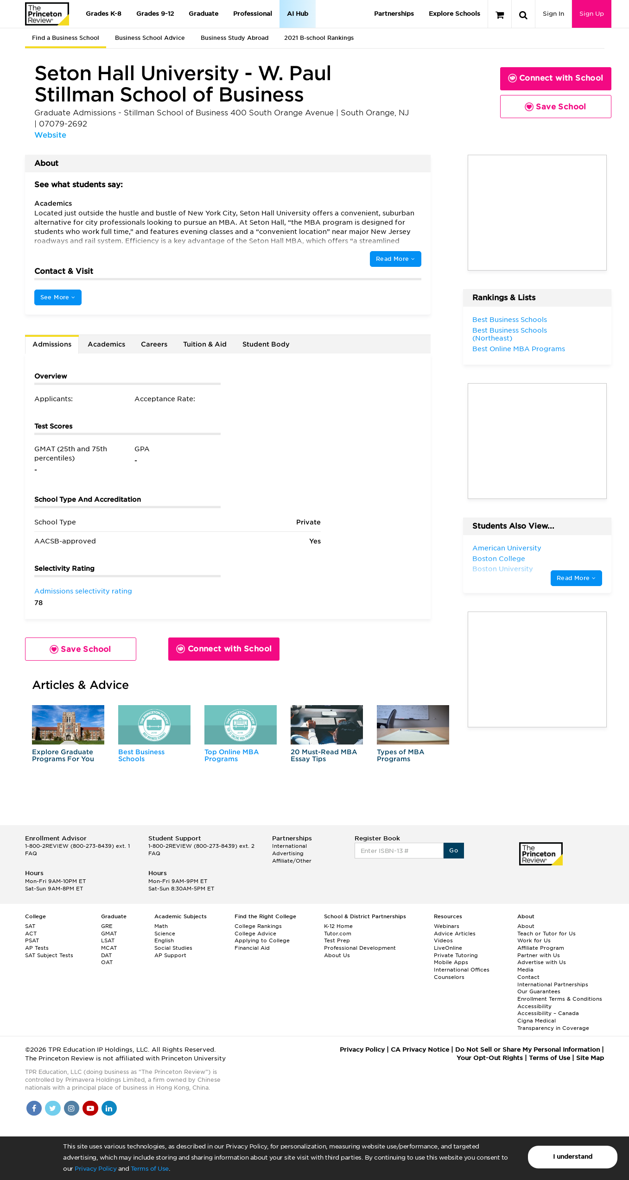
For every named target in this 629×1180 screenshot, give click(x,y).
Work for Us (534, 940)
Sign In (553, 13)
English (164, 940)
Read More (395, 258)
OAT (107, 962)
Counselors (449, 977)
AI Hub (297, 13)
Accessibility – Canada (548, 1013)
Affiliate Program (540, 948)
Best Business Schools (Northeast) (509, 334)
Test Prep (337, 940)
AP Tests (37, 948)
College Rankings (258, 926)
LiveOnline (448, 948)
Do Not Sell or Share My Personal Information (527, 1049)
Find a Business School (65, 37)
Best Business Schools (141, 755)
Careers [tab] (154, 344)
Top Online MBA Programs (231, 755)
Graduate (203, 13)
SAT (30, 926)
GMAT (109, 933)
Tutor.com (337, 933)
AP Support (170, 955)
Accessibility (534, 1006)
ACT (31, 933)
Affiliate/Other (291, 861)
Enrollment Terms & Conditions (559, 999)
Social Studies (173, 948)
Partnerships (394, 13)
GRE (107, 926)
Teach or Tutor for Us (546, 933)
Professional (252, 13)
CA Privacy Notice (420, 1049)
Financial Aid (252, 948)
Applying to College (262, 940)
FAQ (31, 853)
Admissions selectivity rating (83, 591)
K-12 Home (338, 926)
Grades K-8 (103, 13)
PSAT (32, 940)
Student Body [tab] (266, 344)
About (525, 926)
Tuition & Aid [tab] (205, 344)
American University (506, 548)
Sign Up (591, 13)
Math (161, 926)
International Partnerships (552, 984)
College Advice (255, 933)
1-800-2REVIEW (77, 846)
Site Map (590, 1057)
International (289, 846)
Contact (528, 977)
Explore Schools (454, 13)
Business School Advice (150, 37)
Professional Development (360, 948)
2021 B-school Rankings (319, 37)
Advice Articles (455, 933)
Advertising (288, 853)
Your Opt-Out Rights (490, 1057)
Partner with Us (538, 955)
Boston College (498, 558)
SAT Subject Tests (49, 955)
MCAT (109, 948)
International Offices (461, 969)
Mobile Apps (451, 962)
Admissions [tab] (51, 344)
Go (453, 850)
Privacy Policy (95, 1168)
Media (525, 969)
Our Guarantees (538, 991)
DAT (106, 955)
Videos (443, 940)
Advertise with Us (541, 962)
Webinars (446, 926)
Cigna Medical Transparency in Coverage (553, 1024)
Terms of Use (150, 1168)
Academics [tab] (106, 344)
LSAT (107, 940)
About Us (337, 955)
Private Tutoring (456, 955)
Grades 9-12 (155, 13)
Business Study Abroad (234, 37)
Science (164, 933)
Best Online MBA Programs (518, 349)
